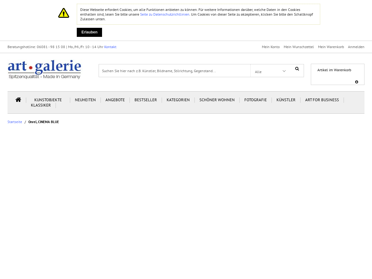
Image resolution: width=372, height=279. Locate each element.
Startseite (14, 122)
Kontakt (110, 46)
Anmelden (356, 46)
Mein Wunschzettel (299, 46)
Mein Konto (271, 46)
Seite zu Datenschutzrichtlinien (164, 14)
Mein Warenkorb (331, 46)
